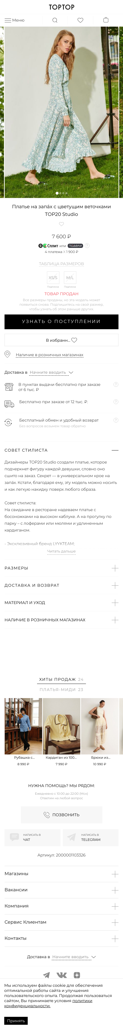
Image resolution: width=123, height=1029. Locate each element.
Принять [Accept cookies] (16, 1020)
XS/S (53, 277)
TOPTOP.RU (61, 7)
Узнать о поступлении (61, 321)
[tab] (61, 680)
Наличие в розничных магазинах (49, 354)
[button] (57, 193)
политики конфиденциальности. (48, 1003)
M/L (70, 277)
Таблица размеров (61, 264)
